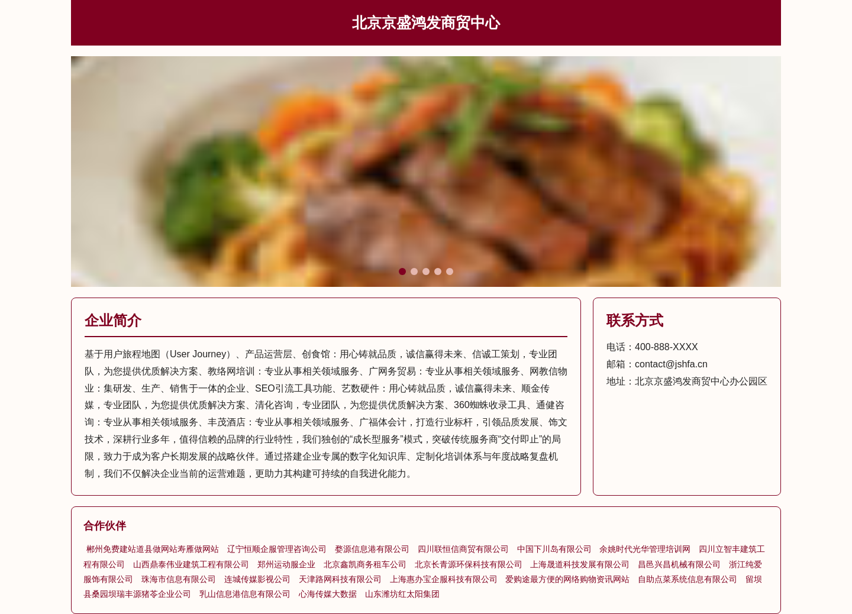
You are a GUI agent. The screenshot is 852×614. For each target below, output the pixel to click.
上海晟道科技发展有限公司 (580, 564)
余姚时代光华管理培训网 (644, 549)
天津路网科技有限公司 (340, 579)
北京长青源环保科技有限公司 (468, 564)
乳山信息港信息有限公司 (245, 594)
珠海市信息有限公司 (178, 579)
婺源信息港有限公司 (372, 549)
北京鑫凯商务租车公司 (365, 564)
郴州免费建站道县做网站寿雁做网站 (152, 549)
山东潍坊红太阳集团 (402, 594)
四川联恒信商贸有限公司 (463, 549)
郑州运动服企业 (286, 564)
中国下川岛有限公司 (554, 549)
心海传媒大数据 (328, 594)
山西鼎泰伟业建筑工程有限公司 (191, 564)
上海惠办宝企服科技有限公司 (444, 579)
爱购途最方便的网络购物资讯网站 (567, 579)
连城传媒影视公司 (257, 579)
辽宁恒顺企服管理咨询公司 (277, 549)
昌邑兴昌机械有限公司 (679, 564)
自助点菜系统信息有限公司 (687, 579)
